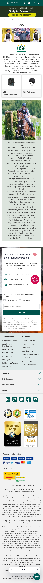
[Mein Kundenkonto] (29, 4)
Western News (12, 300)
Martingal (6, 360)
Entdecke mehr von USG (21, 73)
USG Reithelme (29, 92)
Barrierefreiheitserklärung (11, 578)
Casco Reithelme (28, 344)
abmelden (23, 328)
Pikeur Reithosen (28, 347)
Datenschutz (27, 576)
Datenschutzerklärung (12, 326)
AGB (11, 576)
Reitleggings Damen (10, 363)
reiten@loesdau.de (28, 485)
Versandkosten (30, 556)
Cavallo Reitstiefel (28, 341)
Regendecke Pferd (9, 349)
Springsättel (7, 366)
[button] (3, 3)
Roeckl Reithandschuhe (31, 358)
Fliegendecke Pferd (9, 341)
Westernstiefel (7, 353)
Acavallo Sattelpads (29, 365)
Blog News (26, 300)
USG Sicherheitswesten (10, 93)
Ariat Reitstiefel (27, 351)
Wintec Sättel (27, 361)
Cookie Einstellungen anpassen (30, 578)
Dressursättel (7, 356)
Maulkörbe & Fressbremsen (7, 345)
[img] (39, 4)
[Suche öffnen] (24, 3)
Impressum (18, 576)
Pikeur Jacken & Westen (31, 354)
